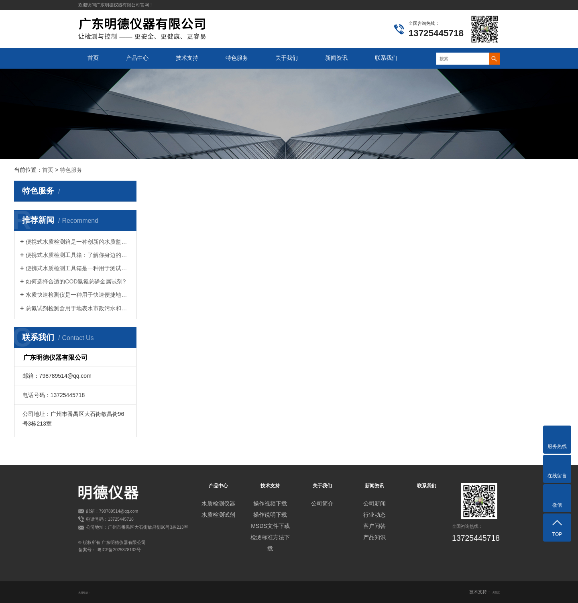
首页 (93, 58)
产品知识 (374, 537)
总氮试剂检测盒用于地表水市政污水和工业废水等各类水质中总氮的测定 (78, 308)
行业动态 (374, 514)
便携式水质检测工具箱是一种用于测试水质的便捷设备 (78, 268)
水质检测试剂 (218, 514)
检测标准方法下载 (270, 543)
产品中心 (137, 58)
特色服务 (237, 58)
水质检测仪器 (218, 503)
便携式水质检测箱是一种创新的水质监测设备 (78, 241)
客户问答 (374, 526)
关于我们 (286, 58)
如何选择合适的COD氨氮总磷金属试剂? (76, 281)
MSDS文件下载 (270, 526)
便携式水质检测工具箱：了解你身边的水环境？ (78, 255)
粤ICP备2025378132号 (119, 549)
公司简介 (322, 503)
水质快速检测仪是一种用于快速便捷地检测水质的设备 (78, 294)
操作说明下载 (270, 514)
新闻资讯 (336, 58)
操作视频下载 (270, 503)
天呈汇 (493, 591)
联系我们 (386, 58)
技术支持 (187, 58)
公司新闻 (374, 503)
